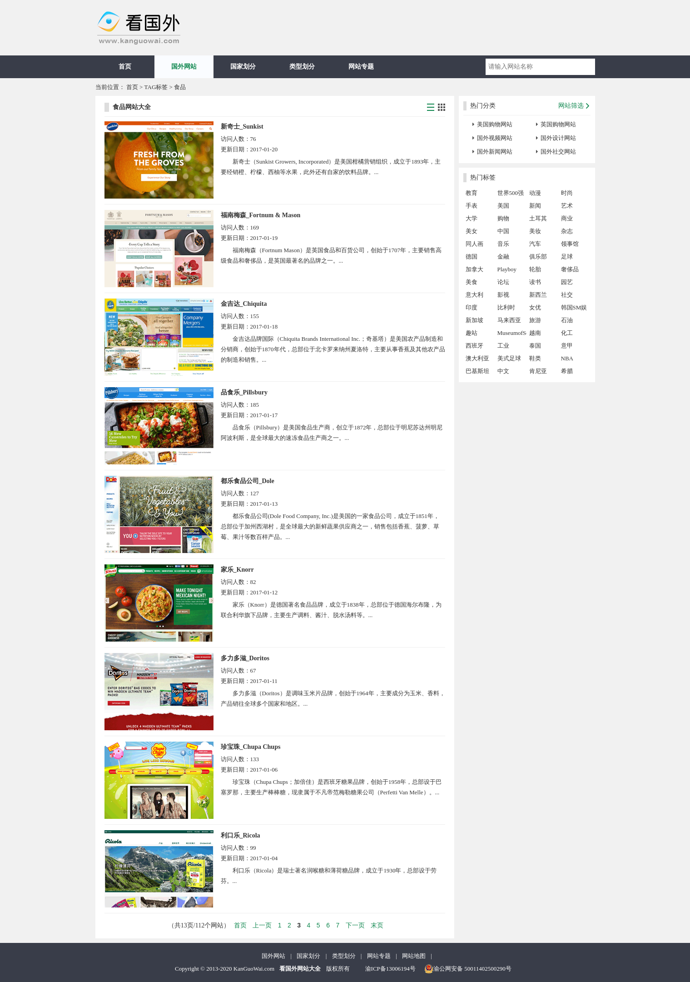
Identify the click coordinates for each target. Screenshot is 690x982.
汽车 (535, 243)
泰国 (535, 345)
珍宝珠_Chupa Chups (251, 746)
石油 (567, 320)
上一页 (262, 925)
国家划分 (243, 66)
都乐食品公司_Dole (247, 481)
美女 (471, 231)
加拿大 (474, 269)
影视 (503, 294)
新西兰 (538, 294)
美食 (471, 282)
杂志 (567, 231)
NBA (567, 358)
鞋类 (535, 358)
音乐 (503, 243)
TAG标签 (156, 87)
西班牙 (474, 345)
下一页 (355, 925)
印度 (471, 307)
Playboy (507, 269)
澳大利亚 (477, 358)
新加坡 (474, 320)
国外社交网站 (558, 151)
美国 (503, 205)
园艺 (567, 282)
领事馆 (570, 243)
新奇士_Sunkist (242, 126)
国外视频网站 (494, 138)
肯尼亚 (538, 371)
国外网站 (184, 66)
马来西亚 (509, 320)
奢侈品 (570, 269)
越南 (535, 332)
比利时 (506, 307)
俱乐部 (538, 256)
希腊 (567, 371)
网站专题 (361, 66)
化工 (567, 332)
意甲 (567, 345)
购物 (503, 218)
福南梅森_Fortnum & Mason (261, 215)
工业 (503, 345)
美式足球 (509, 358)
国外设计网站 (558, 138)
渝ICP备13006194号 (390, 968)
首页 (125, 66)
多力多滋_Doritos (245, 658)
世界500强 (510, 192)
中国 (503, 231)
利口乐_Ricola (240, 835)
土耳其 (538, 218)
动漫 (535, 192)
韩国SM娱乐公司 (574, 309)
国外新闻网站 (494, 151)
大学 (471, 218)
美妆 (535, 231)
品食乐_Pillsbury (244, 392)
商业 (567, 218)
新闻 (535, 205)
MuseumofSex (511, 332)
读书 (535, 282)
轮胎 (535, 269)
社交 (567, 294)
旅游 (535, 320)
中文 (503, 371)
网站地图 (414, 955)
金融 (503, 256)
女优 (535, 307)
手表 (471, 205)
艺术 (567, 205)
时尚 (567, 192)
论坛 (503, 282)
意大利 (474, 294)
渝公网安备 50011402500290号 (467, 968)
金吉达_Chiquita (244, 303)
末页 (377, 925)
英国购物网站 (558, 124)
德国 (471, 256)
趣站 (471, 332)
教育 (471, 192)
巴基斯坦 (477, 371)
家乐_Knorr (237, 569)
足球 (567, 256)
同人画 (474, 243)
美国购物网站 (494, 124)
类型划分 (302, 66)
